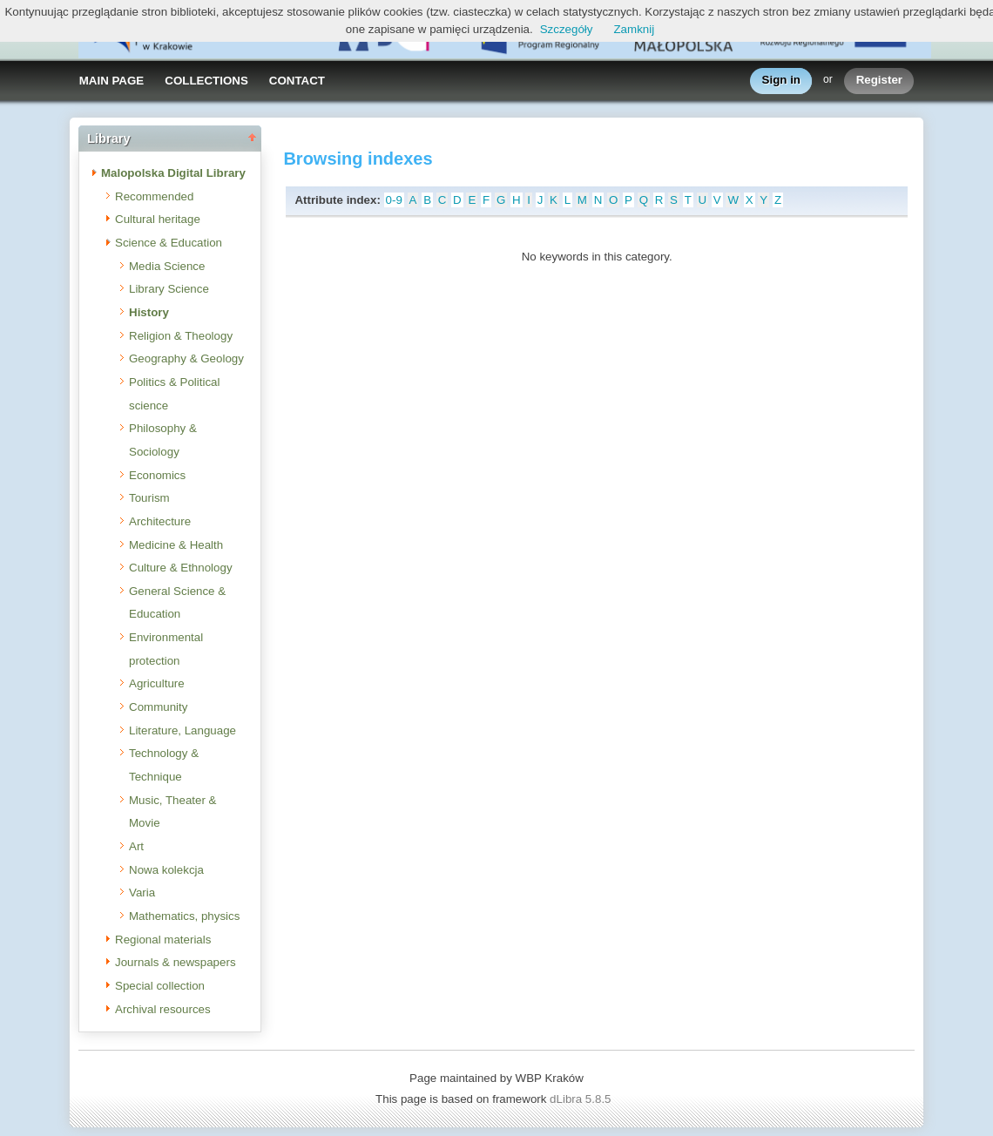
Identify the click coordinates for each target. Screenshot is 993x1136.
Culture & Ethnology (181, 567)
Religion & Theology (181, 335)
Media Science (167, 266)
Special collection (160, 985)
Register (879, 80)
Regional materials (163, 939)
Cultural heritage (157, 219)
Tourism (149, 497)
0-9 (394, 199)
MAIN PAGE (112, 80)
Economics (157, 475)
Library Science (169, 288)
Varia (142, 892)
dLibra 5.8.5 (582, 1099)
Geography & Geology (186, 358)
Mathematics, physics (184, 916)
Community (158, 706)
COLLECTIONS (206, 80)
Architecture (160, 521)
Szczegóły (566, 29)
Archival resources (163, 1009)
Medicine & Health (176, 544)
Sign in (781, 80)
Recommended (154, 196)
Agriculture (157, 683)
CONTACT (297, 80)
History (149, 312)
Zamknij (633, 29)
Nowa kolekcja (166, 869)
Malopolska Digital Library (173, 172)
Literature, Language (182, 730)
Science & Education (168, 242)
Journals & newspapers (175, 962)
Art (136, 846)
